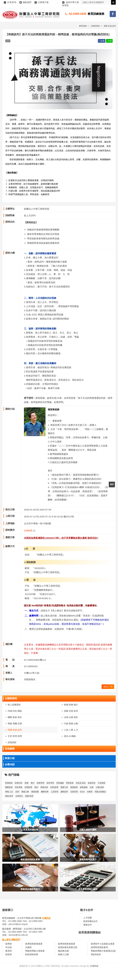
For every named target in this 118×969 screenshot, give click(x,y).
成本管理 (50, 783)
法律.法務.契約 (71, 717)
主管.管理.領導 (15, 736)
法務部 (28, 947)
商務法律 (44, 787)
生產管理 (74, 792)
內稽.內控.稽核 (15, 711)
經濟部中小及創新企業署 (102, 944)
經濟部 (8, 944)
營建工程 (64, 787)
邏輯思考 (64, 792)
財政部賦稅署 (31, 954)
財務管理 (40, 783)
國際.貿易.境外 (15, 717)
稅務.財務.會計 (71, 704)
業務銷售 (74, 787)
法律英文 (19, 796)
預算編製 (60, 783)
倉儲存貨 (91, 783)
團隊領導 (44, 792)
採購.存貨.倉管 (71, 711)
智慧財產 (28, 787)
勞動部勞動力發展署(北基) (103, 951)
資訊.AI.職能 (70, 736)
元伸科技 (94, 966)
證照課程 (12, 742)
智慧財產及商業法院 (67, 947)
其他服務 (10, 748)
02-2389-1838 (77, 13)
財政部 (8, 954)
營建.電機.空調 (15, 723)
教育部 (8, 951)
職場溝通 (35, 792)
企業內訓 (10, 764)
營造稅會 (69, 783)
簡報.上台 (9, 792)
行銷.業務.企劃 (71, 723)
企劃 (91, 787)
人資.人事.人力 (71, 730)
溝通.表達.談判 (15, 730)
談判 (17, 792)
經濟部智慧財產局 (99, 947)
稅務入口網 (63, 954)
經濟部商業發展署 (33, 944)
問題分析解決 (100, 792)
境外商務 (18, 787)
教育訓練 (83, 26)
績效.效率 (9, 796)
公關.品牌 (100, 787)
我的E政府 (96, 954)
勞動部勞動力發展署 (35, 951)
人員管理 (54, 792)
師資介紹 (10, 758)
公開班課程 (11, 698)
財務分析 (18, 783)
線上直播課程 (14, 704)
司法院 (8, 947)
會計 (32, 783)
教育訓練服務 (96, 13)
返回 (112, 484)
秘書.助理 (29, 796)
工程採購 (101, 783)
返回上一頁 (107, 687)
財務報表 (9, 783)
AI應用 (89, 792)
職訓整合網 (63, 951)
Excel (82, 792)
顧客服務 (83, 787)
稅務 (26, 783)
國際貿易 (9, 787)
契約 (36, 787)
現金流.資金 (81, 783)
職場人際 (25, 792)
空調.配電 (54, 787)
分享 (101, 41)
